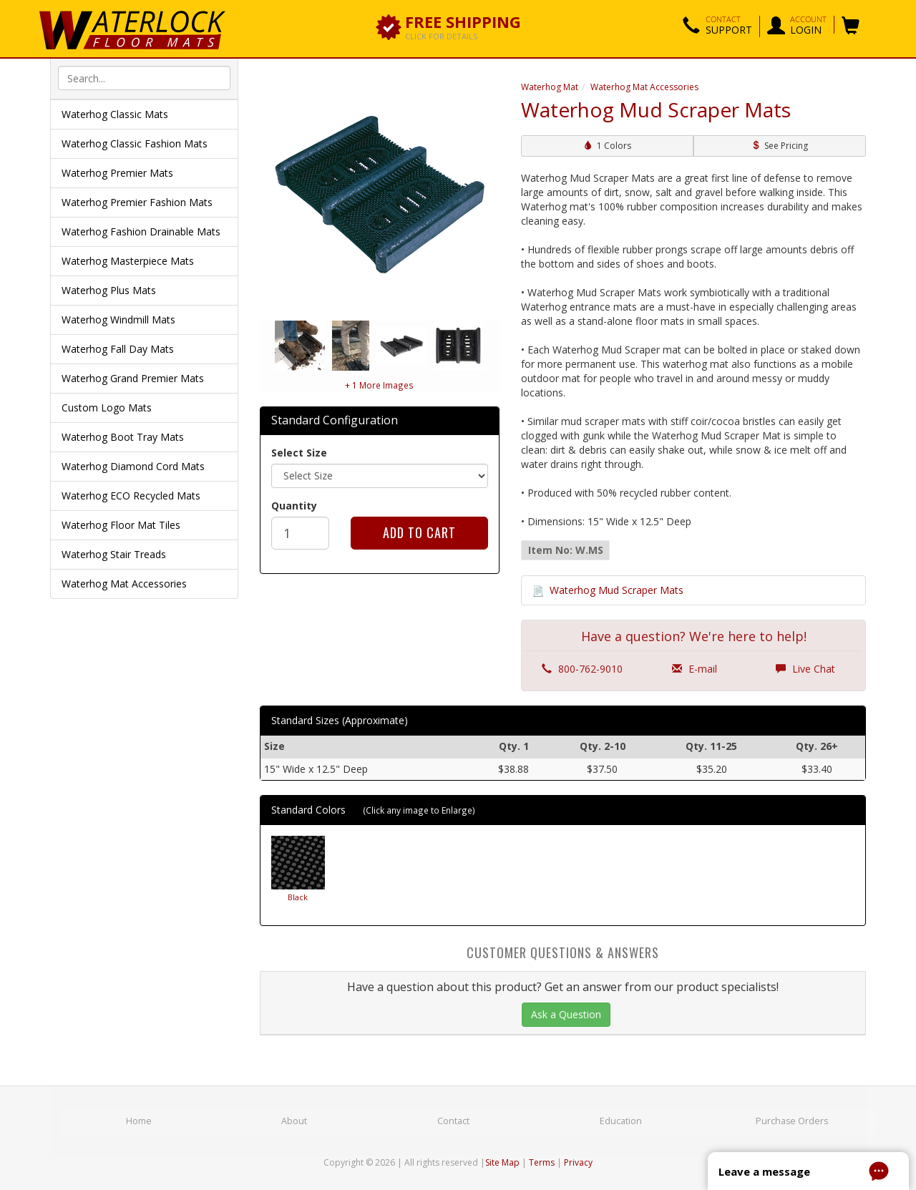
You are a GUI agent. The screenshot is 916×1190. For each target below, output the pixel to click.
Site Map (502, 1162)
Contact (455, 1121)
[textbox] (144, 78)
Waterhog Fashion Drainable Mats (141, 231)
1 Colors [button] (607, 146)
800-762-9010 (582, 669)
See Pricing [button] (779, 146)
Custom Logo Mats (107, 407)
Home (139, 1121)
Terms (542, 1162)
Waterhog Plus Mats (109, 290)
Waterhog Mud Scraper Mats (616, 590)
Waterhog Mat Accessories (124, 583)
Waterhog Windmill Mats (118, 319)
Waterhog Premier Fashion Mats (137, 202)
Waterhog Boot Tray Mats (123, 437)
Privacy (578, 1162)
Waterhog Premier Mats (117, 173)
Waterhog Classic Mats (115, 114)
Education (623, 1121)
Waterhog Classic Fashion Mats (135, 143)
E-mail (694, 669)
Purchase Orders (792, 1121)
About (295, 1121)
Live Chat (805, 669)
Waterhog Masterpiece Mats (128, 261)
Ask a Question (566, 1014)
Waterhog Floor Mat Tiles (121, 525)
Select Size (299, 452)
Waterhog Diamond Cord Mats (133, 466)
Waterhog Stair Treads (114, 554)
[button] (717, 26)
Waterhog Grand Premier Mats (133, 378)
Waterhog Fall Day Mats (118, 349)
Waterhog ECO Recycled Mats (131, 495)
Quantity (294, 505)
